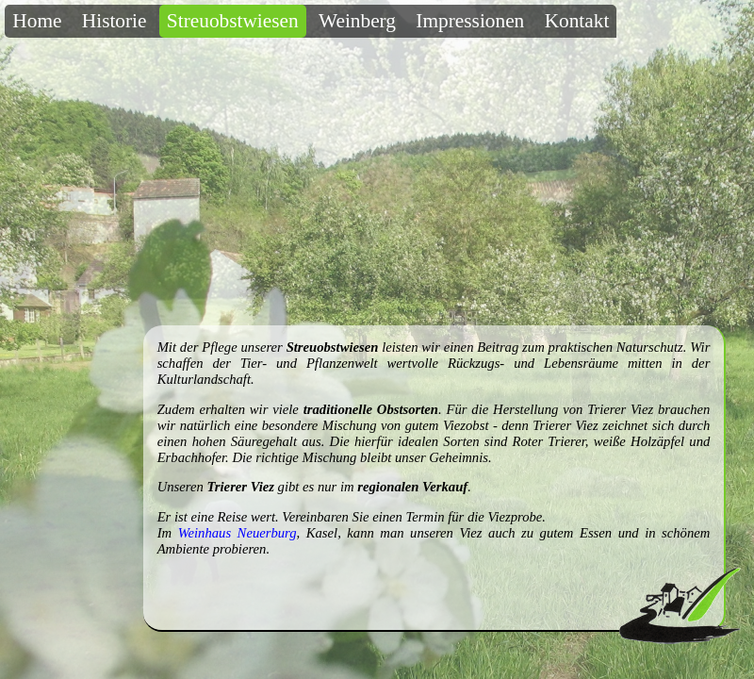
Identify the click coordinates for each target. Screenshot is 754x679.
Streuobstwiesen (233, 20)
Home (36, 20)
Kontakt (577, 20)
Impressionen (470, 20)
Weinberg (357, 20)
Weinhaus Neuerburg (237, 532)
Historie (114, 20)
